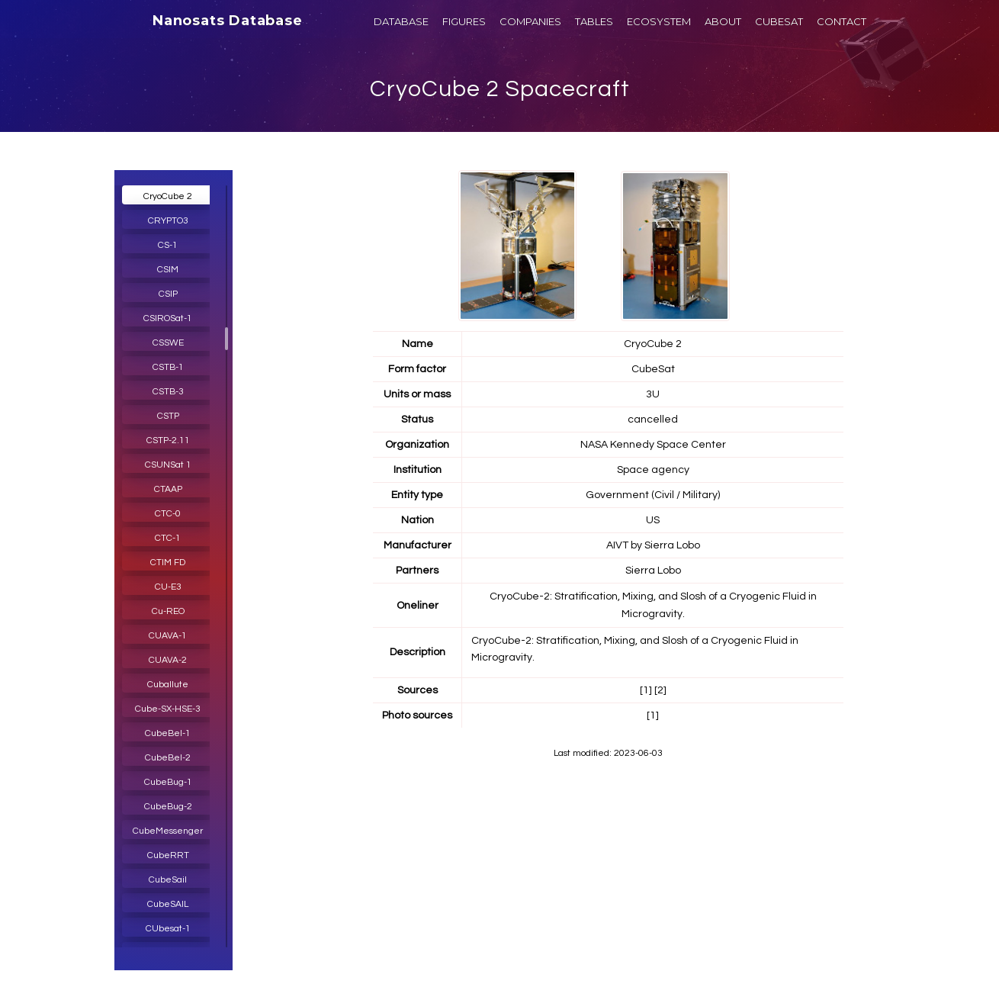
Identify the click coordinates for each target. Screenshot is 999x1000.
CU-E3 (168, 587)
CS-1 (168, 245)
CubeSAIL (167, 904)
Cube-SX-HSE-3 (168, 709)
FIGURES (464, 21)
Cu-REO (168, 611)
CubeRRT (168, 855)
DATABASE (401, 21)
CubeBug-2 (168, 807)
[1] (646, 690)
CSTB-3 (168, 392)
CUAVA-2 (168, 660)
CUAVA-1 (168, 636)
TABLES (594, 21)
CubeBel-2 (168, 758)
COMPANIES (530, 21)
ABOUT (723, 21)
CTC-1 (168, 538)
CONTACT (841, 21)
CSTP (168, 416)
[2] (660, 690)
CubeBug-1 (168, 782)
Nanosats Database (228, 20)
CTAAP (168, 489)
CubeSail (168, 880)
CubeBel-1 (168, 733)
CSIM (167, 270)
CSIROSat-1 (167, 318)
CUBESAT (779, 21)
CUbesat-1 (168, 929)
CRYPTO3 (168, 221)
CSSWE (168, 343)
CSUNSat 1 (168, 465)
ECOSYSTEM (659, 21)
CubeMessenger (168, 831)
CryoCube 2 (167, 196)
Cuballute (167, 685)
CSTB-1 (168, 367)
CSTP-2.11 (168, 440)
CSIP (168, 294)
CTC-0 (168, 514)
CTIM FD (167, 563)
